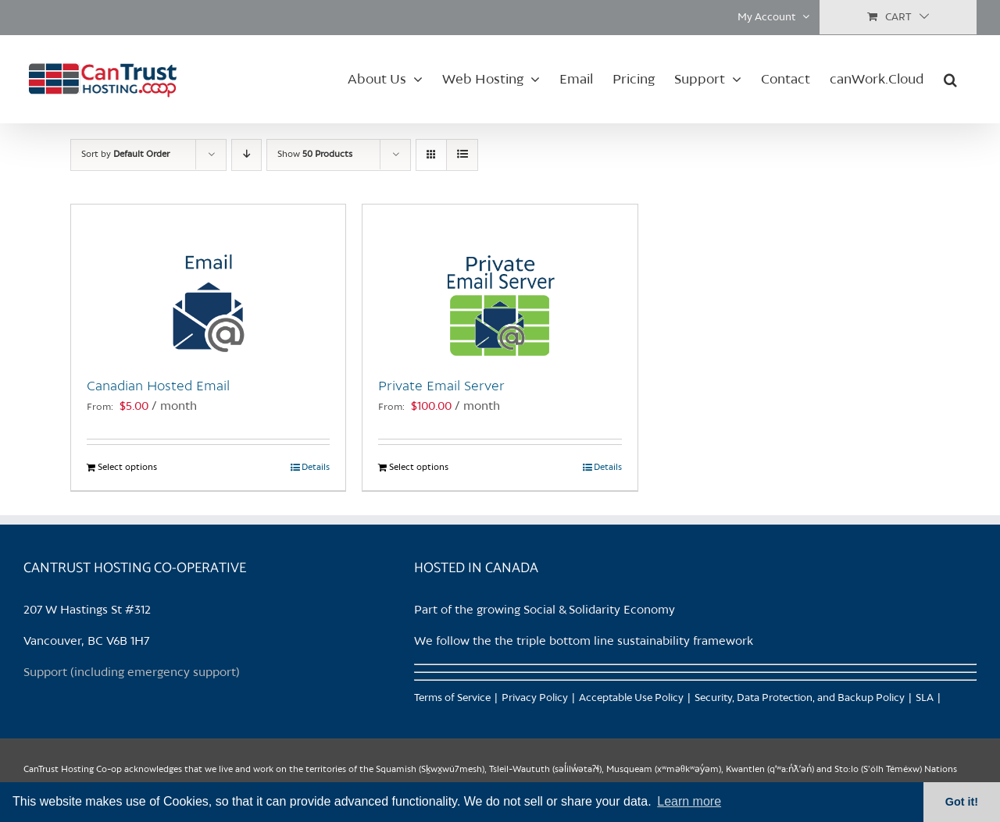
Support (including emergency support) (131, 672)
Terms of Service (452, 698)
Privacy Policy (535, 698)
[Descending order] (246, 155)
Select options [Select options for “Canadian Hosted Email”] (127, 467)
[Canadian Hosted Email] (208, 283)
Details (316, 467)
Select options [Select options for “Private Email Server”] (418, 467)
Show (314, 154)
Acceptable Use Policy (631, 698)
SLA (925, 698)
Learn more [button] (689, 801)
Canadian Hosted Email (158, 386)
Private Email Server (441, 386)
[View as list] (462, 155)
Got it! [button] (961, 801)
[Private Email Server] (499, 283)
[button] (950, 79)
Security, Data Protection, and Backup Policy (800, 698)
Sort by (125, 154)
